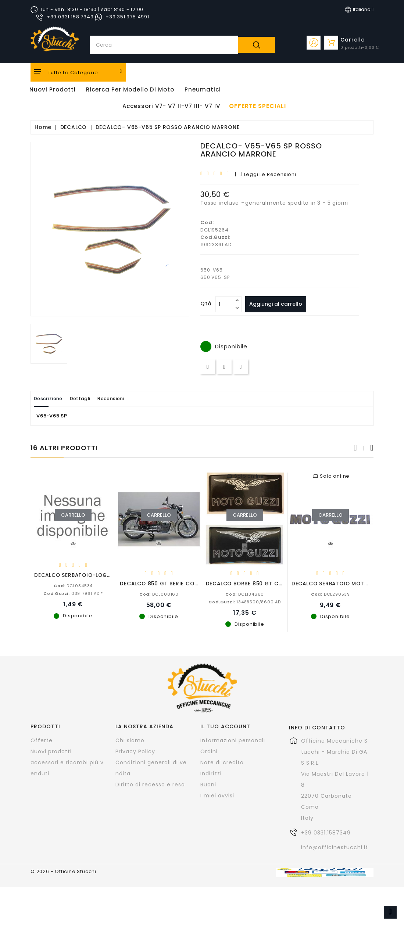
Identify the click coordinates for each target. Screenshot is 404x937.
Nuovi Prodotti (52, 89)
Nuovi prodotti (51, 751)
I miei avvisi (217, 795)
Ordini (209, 751)
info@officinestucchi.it (334, 847)
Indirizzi (211, 773)
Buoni (208, 784)
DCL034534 (73, 585)
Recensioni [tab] (128, 398)
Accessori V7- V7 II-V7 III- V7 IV (171, 106)
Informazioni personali (232, 740)
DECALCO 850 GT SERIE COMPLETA (167, 583)
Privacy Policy (135, 751)
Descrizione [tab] (51, 398)
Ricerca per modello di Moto (130, 89)
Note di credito (222, 762)
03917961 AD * (73, 593)
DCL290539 (330, 594)
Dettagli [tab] (90, 398)
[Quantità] (224, 304)
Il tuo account (225, 726)
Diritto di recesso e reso (150, 784)
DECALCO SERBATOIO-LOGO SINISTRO (86, 574)
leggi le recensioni (268, 174)
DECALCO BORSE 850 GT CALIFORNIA (256, 583)
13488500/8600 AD (244, 601)
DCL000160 (159, 594)
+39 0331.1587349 (326, 832)
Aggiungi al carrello (277, 304)
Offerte (42, 740)
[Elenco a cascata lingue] (359, 9)
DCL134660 (244, 594)
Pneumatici (203, 89)
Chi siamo (129, 740)
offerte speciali (257, 106)
